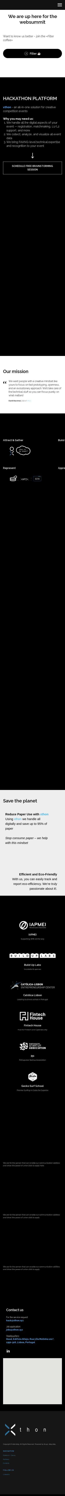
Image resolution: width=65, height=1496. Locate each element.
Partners (6, 1459)
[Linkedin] (8, 1351)
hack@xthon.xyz (15, 1320)
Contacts (6, 1463)
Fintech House (32, 1025)
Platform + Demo (9, 1455)
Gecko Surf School (32, 1086)
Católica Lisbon (32, 995)
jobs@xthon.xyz (14, 1329)
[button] (32, 168)
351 (32, 1055)
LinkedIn (6, 1474)
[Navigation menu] (60, 4)
